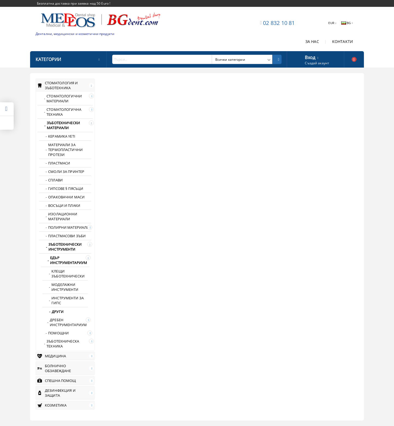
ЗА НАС (312, 41)
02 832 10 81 (279, 23)
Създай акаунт (317, 63)
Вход (310, 56)
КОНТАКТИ (342, 41)
